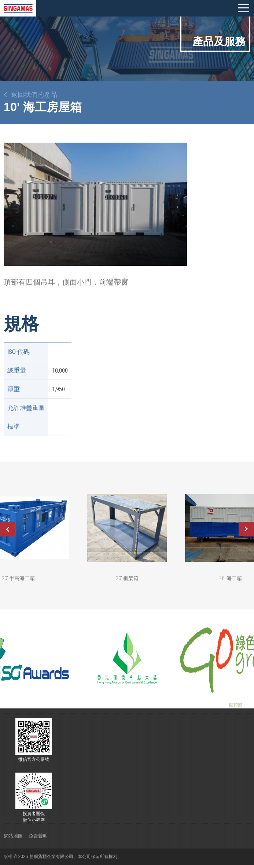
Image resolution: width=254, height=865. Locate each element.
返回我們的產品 (34, 95)
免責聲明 (38, 836)
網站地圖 (13, 836)
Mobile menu (243, 8)
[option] (95, 204)
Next (246, 529)
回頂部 (235, 705)
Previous (7, 529)
